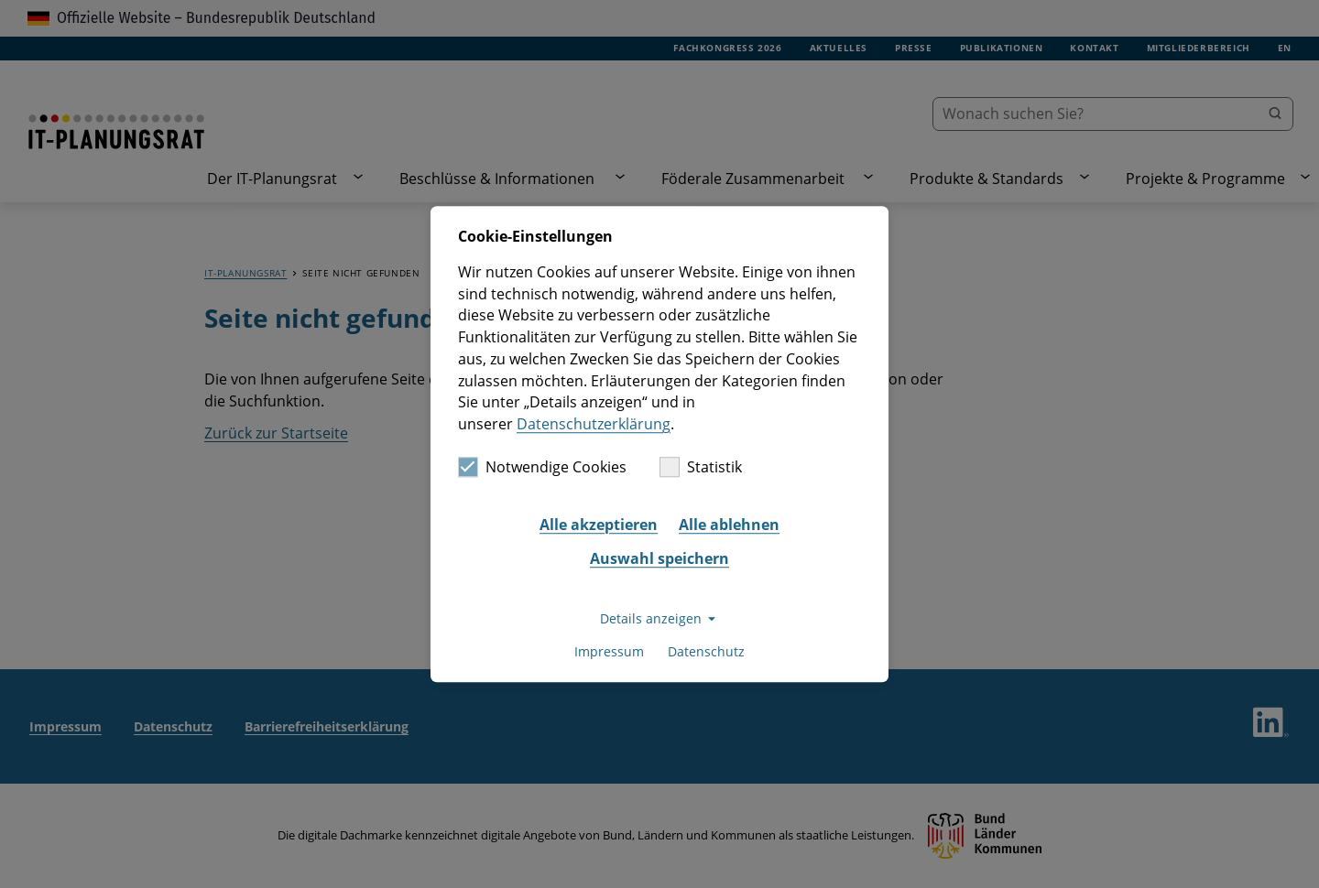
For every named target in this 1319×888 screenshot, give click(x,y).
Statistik (701, 467)
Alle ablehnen (729, 524)
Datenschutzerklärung (593, 424)
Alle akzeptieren (599, 524)
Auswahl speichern (659, 559)
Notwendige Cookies (542, 467)
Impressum (609, 652)
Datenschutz (706, 652)
